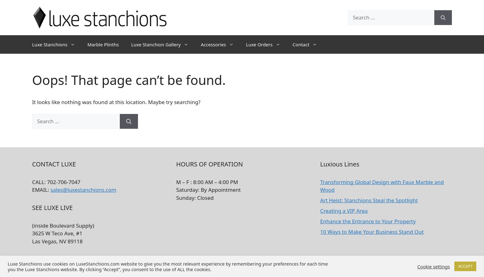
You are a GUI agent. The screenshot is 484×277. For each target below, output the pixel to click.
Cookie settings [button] (433, 266)
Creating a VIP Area (344, 210)
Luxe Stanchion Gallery (162, 44)
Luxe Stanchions (56, 44)
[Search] (443, 17)
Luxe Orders (266, 44)
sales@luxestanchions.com (83, 189)
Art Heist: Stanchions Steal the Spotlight (369, 200)
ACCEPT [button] (465, 266)
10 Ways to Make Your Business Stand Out (372, 231)
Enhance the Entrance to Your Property (367, 221)
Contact (308, 44)
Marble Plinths (103, 44)
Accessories (220, 44)
